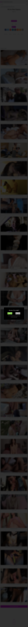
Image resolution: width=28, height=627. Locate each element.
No (17, 313)
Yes (9, 313)
